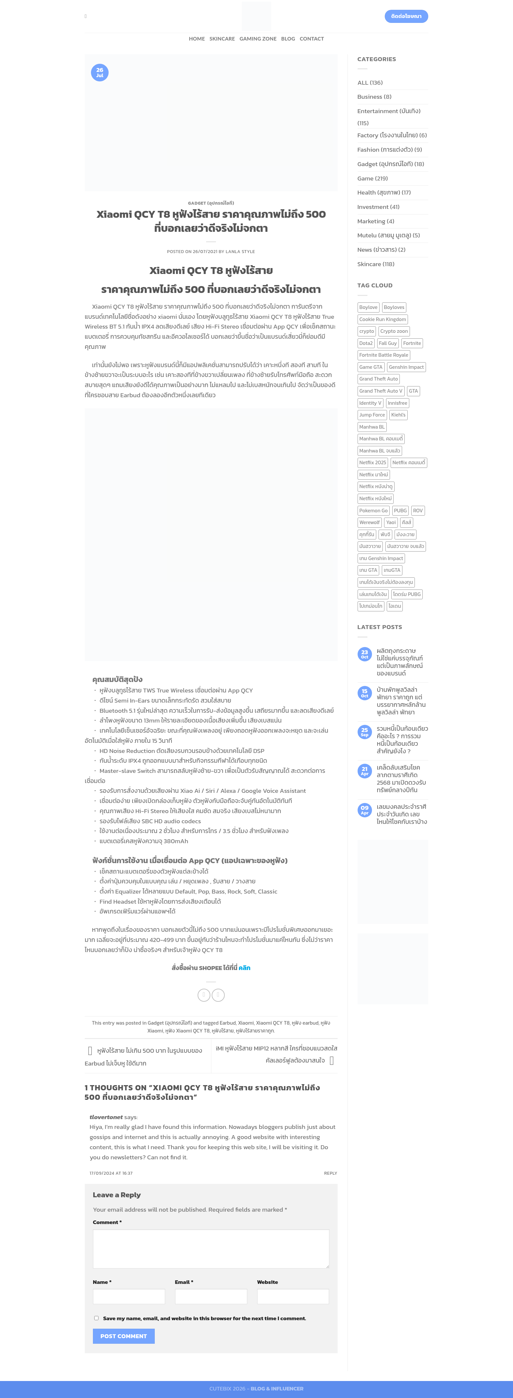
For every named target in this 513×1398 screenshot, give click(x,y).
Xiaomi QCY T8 (273, 1023)
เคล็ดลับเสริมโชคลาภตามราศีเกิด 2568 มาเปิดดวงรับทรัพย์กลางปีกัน (401, 779)
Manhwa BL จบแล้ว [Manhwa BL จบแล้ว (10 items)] (380, 450)
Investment (373, 207)
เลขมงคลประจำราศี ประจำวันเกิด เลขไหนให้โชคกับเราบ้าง (402, 814)
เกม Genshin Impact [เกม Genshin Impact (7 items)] (381, 558)
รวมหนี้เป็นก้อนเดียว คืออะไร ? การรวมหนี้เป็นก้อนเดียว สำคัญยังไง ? (402, 740)
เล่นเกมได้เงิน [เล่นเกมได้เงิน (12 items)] (373, 594)
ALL (363, 82)
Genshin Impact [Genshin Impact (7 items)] (406, 367)
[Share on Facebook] (204, 995)
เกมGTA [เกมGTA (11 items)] (392, 570)
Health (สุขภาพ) (379, 192)
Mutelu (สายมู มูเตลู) (385, 235)
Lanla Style (240, 251)
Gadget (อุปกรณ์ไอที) (211, 203)
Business (370, 96)
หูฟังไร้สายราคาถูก (255, 1030)
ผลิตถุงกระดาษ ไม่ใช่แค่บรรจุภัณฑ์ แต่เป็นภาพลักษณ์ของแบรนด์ (400, 662)
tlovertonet (106, 1117)
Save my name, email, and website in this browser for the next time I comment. (204, 1318)
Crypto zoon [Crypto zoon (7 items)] (394, 331)
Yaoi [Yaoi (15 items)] (391, 522)
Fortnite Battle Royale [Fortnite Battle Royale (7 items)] (384, 355)
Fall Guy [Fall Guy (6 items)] (388, 343)
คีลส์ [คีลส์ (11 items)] (406, 522)
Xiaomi (246, 1023)
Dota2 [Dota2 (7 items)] (366, 343)
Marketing (371, 221)
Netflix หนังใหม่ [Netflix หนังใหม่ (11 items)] (376, 498)
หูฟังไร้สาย (223, 1030)
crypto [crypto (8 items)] (367, 331)
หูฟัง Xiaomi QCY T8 (187, 1030)
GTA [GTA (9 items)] (413, 391)
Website (267, 1282)
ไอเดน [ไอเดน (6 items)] (395, 606)
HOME (197, 39)
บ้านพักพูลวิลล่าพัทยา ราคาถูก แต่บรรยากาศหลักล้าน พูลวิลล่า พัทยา (401, 701)
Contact (312, 39)
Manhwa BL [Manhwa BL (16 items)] (372, 427)
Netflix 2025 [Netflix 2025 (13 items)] (373, 462)
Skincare (222, 39)
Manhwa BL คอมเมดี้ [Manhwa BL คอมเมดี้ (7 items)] (381, 438)
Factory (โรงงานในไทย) (388, 135)
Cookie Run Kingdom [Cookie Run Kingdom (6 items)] (383, 319)
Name (102, 1282)
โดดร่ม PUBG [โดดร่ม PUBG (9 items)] (407, 594)
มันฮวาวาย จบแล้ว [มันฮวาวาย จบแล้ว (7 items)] (405, 546)
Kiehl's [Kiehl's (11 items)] (398, 414)
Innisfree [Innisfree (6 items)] (397, 403)
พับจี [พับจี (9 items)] (385, 534)
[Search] (87, 16)
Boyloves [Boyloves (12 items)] (394, 307)
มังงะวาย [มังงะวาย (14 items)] (406, 534)
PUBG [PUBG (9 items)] (400, 510)
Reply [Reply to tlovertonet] (331, 1173)
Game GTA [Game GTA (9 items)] (371, 367)
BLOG (288, 39)
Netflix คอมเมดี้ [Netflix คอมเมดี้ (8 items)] (409, 462)
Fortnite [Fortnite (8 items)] (412, 343)
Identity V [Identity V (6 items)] (371, 403)
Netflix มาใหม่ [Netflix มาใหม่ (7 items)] (374, 474)
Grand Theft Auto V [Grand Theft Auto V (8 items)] (381, 391)
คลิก (245, 968)
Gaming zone (257, 39)
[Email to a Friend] (218, 995)
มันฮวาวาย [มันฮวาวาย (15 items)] (370, 546)
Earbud (228, 1023)
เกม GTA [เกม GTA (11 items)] (369, 570)
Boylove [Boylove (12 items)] (369, 307)
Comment (107, 1222)
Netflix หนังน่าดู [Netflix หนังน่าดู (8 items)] (376, 486)
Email (184, 1282)
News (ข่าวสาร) (377, 249)
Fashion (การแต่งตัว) (385, 149)
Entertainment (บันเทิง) (389, 111)
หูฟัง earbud (305, 1023)
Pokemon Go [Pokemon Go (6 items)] (374, 510)
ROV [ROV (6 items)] (418, 510)
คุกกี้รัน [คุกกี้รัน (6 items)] (367, 534)
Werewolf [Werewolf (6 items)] (370, 522)
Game (366, 178)
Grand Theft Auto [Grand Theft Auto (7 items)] (379, 379)
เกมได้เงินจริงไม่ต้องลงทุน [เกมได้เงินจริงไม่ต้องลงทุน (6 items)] (386, 582)
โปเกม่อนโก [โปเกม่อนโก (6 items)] (371, 606)
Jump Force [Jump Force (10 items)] (372, 414)
